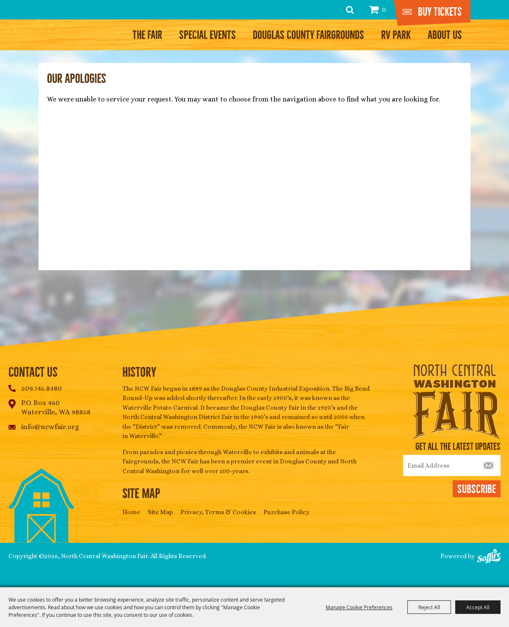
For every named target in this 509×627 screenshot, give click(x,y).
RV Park (396, 35)
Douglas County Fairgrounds (308, 35)
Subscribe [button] (476, 489)
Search (350, 9)
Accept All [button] (478, 607)
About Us (445, 35)
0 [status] (384, 9)
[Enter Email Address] (452, 465)
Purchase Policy (286, 512)
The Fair (147, 35)
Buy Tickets (440, 12)
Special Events (207, 35)
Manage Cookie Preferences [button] (359, 607)
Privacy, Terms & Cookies (218, 512)
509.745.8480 (41, 388)
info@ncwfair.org (50, 427)
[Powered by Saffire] (489, 556)
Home (131, 512)
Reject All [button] (429, 607)
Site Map (160, 512)
